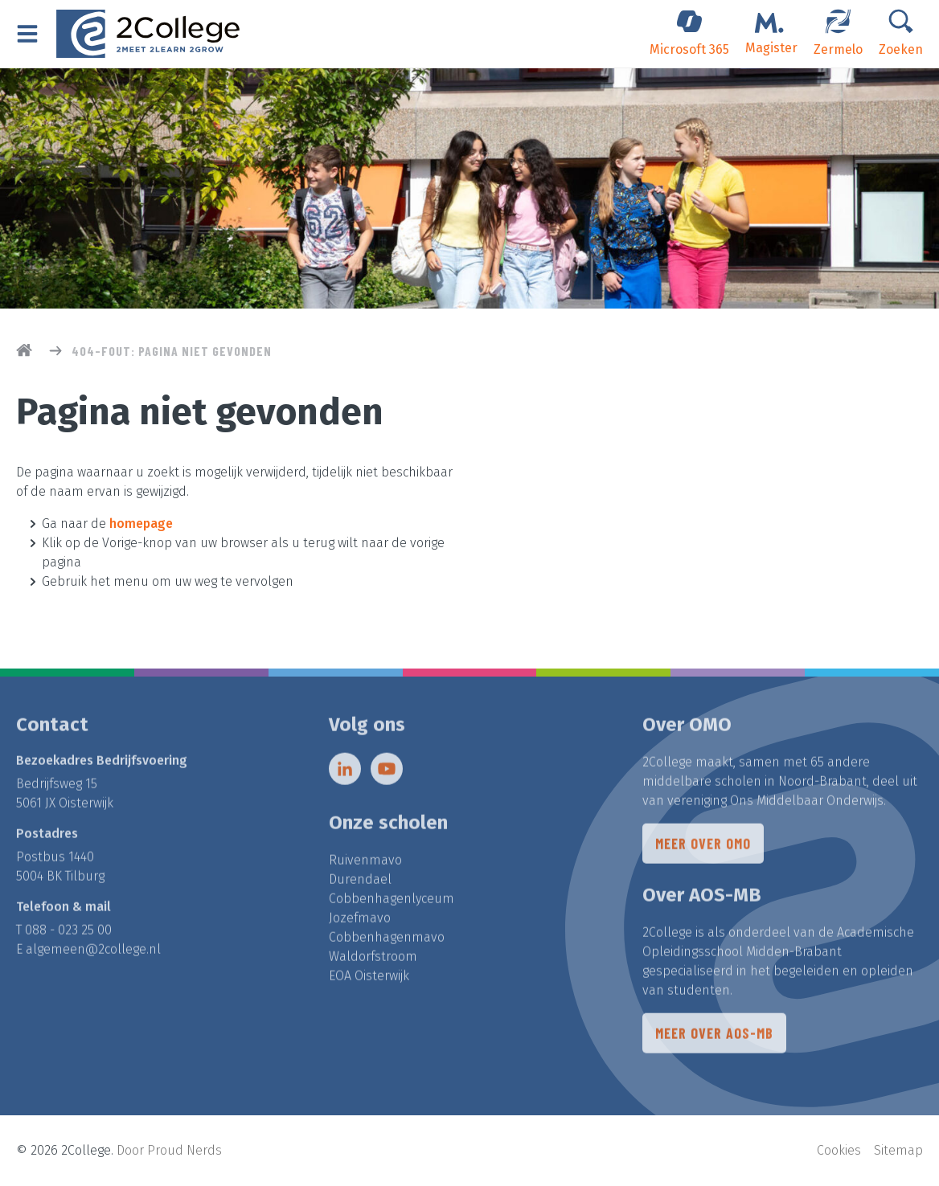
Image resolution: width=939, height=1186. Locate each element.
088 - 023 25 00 (68, 934)
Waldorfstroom (373, 960)
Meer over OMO (703, 848)
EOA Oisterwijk (369, 980)
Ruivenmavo (365, 864)
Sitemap (898, 1150)
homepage (141, 523)
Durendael (360, 883)
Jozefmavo (360, 922)
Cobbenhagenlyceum (391, 902)
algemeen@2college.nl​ (93, 953)
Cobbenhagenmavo (387, 941)
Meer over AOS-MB (714, 1037)
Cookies (839, 1150)
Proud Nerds (184, 1150)
